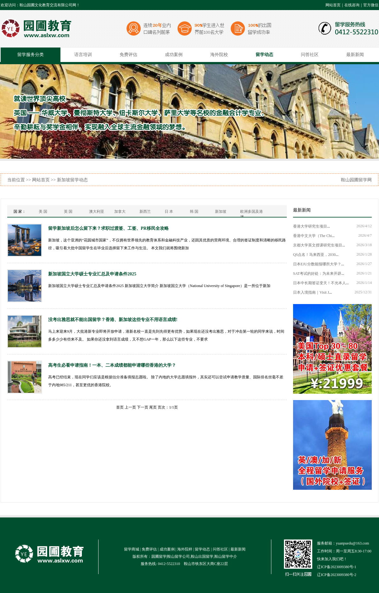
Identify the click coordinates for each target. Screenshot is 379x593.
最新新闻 (355, 54)
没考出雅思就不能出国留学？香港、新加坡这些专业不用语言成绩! (113, 319)
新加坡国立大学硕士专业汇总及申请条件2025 (92, 274)
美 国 (43, 211)
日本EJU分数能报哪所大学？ (317, 264)
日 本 (169, 211)
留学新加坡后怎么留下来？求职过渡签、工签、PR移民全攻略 (108, 228)
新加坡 (220, 211)
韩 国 (194, 211)
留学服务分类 (30, 54)
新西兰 (145, 211)
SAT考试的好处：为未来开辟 (317, 273)
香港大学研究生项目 (310, 226)
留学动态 (264, 54)
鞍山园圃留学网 (356, 180)
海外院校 (219, 54)
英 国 (68, 211)
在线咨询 (351, 5)
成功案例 (174, 54)
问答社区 (310, 54)
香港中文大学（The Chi (312, 236)
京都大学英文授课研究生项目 (317, 245)
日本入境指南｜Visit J (311, 292)
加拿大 (120, 211)
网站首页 (333, 5)
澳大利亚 (96, 211)
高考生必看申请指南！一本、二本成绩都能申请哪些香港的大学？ (112, 365)
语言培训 (83, 54)
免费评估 (128, 54)
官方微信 (370, 5)
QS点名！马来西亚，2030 (314, 254)
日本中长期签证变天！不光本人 (319, 283)
